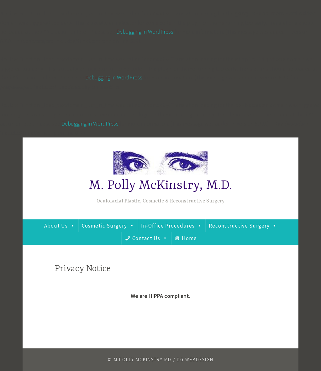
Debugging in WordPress (144, 31)
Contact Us (146, 238)
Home (189, 238)
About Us (56, 225)
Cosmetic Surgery (104, 225)
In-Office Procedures (168, 225)
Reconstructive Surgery (239, 225)
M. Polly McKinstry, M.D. (160, 185)
